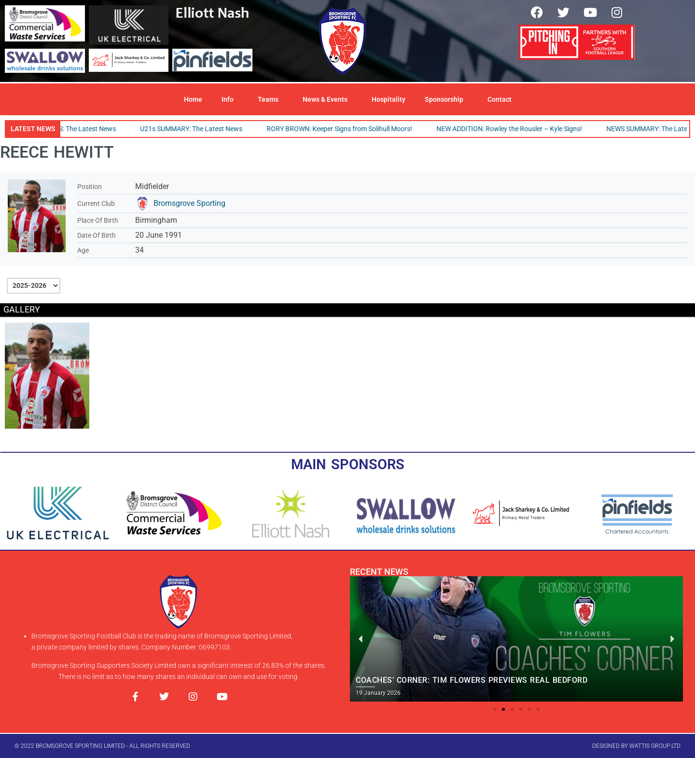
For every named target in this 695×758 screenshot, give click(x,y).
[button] (494, 709)
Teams (270, 99)
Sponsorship (446, 99)
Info (230, 99)
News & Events (327, 99)
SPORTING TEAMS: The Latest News (64, 129)
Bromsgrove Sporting (189, 203)
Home (193, 99)
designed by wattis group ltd (636, 746)
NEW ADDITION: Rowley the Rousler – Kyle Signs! (512, 129)
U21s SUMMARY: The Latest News (194, 129)
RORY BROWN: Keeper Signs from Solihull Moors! (342, 129)
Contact (499, 99)
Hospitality (388, 99)
